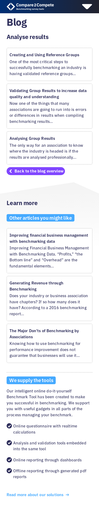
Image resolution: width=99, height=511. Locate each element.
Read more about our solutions (38, 494)
